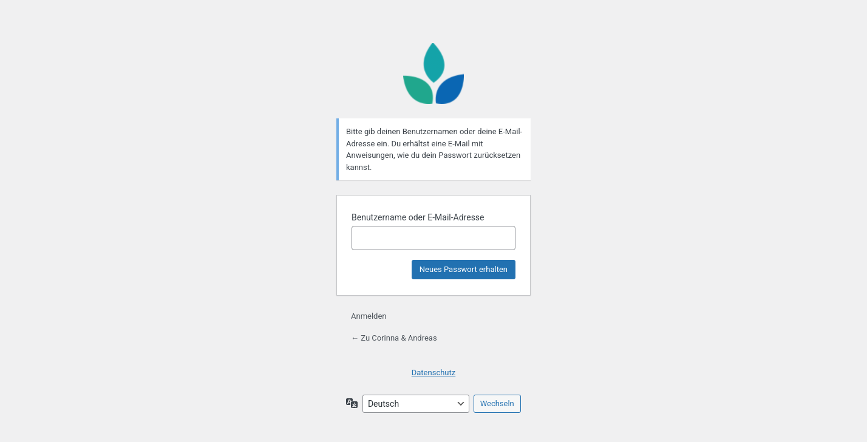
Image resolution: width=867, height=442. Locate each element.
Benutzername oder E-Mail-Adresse (418, 217)
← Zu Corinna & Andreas (394, 337)
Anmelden (369, 316)
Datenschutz (433, 372)
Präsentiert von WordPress (433, 73)
